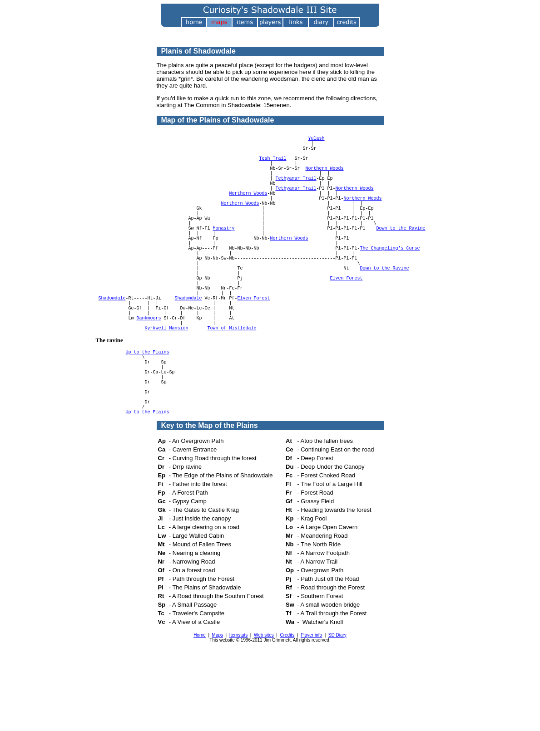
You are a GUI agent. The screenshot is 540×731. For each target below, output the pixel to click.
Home (199, 709)
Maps (217, 709)
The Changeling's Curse (390, 282)
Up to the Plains (147, 409)
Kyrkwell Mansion (166, 383)
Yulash (316, 142)
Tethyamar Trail (296, 193)
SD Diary (337, 709)
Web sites (264, 709)
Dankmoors (149, 371)
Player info (311, 709)
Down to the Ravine (401, 256)
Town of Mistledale (232, 383)
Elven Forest (346, 320)
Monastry (224, 256)
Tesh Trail (273, 167)
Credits (287, 709)
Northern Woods (325, 180)
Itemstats (238, 709)
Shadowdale (112, 345)
